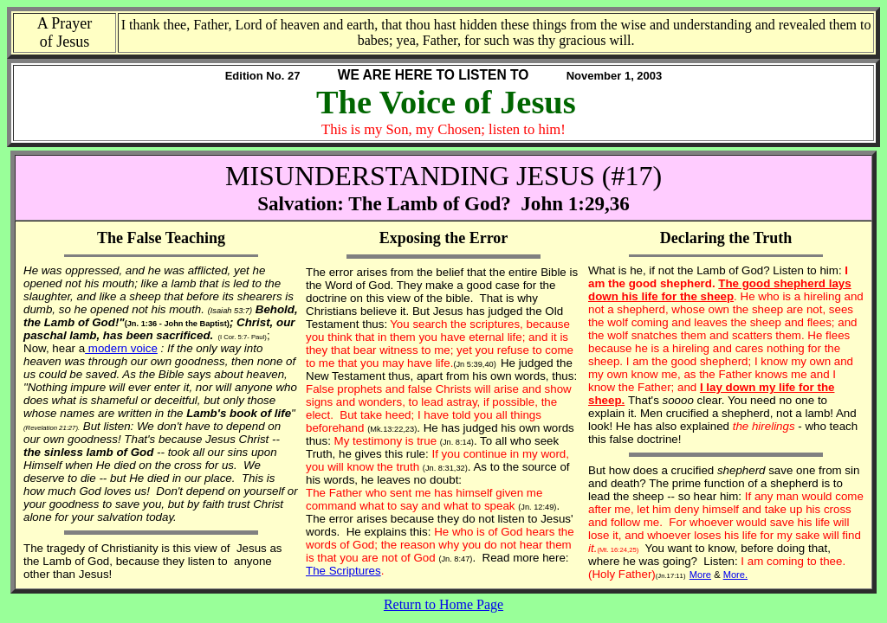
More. (735, 574)
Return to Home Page (443, 604)
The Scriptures (343, 570)
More (700, 574)
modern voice (121, 348)
